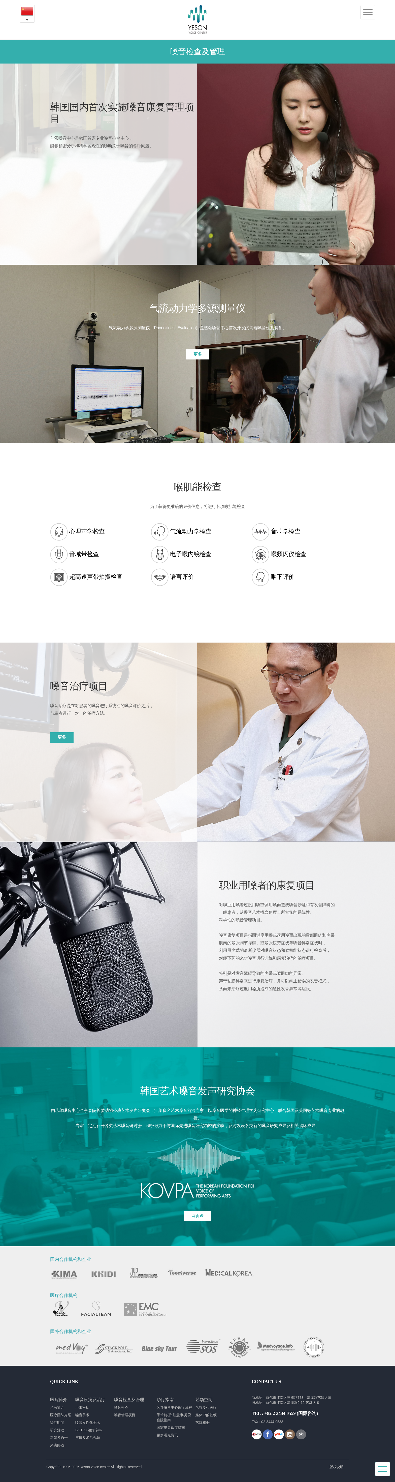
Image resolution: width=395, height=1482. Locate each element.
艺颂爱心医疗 (206, 1407)
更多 (197, 354)
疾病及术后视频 (87, 1438)
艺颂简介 (57, 1407)
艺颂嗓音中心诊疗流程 (174, 1407)
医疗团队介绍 (60, 1415)
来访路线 (57, 1445)
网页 (197, 1216)
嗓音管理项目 (124, 1415)
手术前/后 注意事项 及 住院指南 (174, 1417)
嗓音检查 (121, 1407)
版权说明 (337, 1467)
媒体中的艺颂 (206, 1415)
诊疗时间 (57, 1422)
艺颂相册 (202, 1422)
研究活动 (57, 1430)
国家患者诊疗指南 (171, 1428)
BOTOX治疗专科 (88, 1430)
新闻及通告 (59, 1438)
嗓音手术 (82, 1415)
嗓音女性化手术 (87, 1422)
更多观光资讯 (167, 1435)
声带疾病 (82, 1407)
